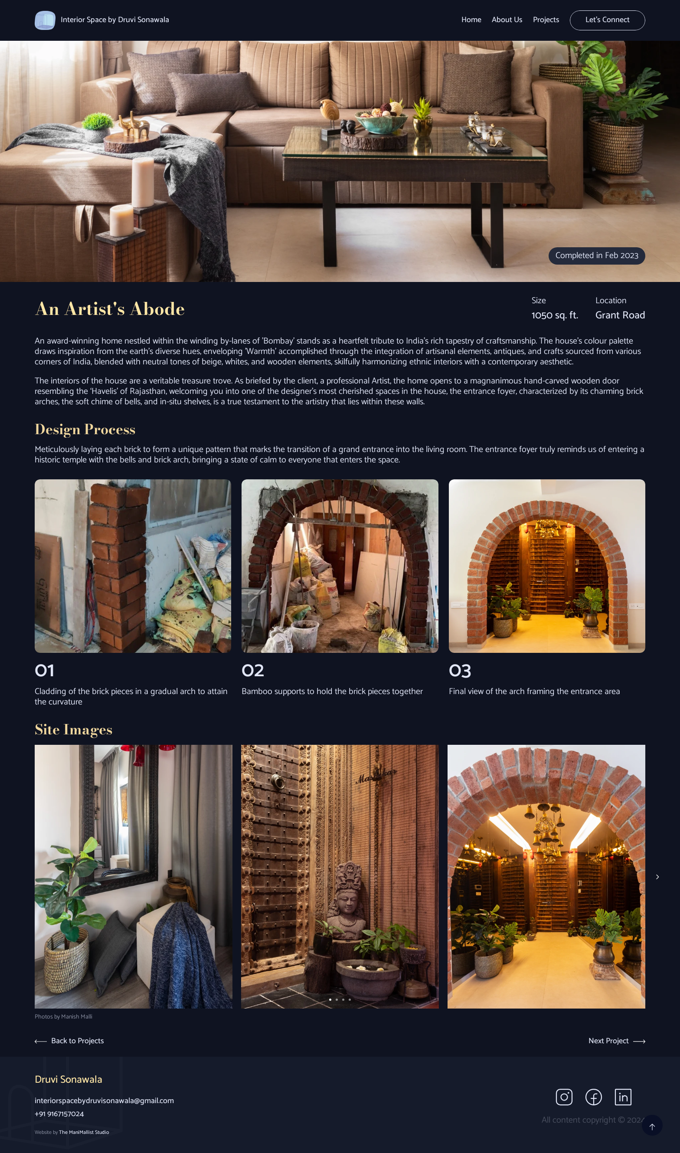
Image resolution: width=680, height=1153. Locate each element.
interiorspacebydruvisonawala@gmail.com (104, 1100)
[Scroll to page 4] (350, 999)
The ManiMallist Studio (84, 1132)
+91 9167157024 (59, 1113)
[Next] (657, 876)
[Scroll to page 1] (329, 999)
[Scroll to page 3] (343, 999)
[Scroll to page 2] (336, 999)
